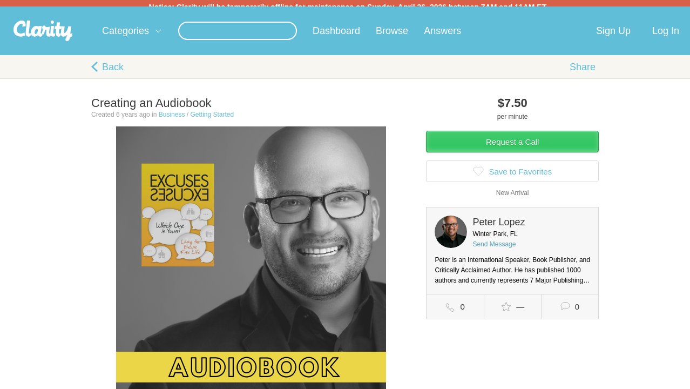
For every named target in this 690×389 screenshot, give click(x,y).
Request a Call (512, 148)
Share (583, 73)
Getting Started (212, 121)
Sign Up (613, 37)
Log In (665, 37)
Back (113, 73)
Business (172, 121)
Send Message (494, 250)
